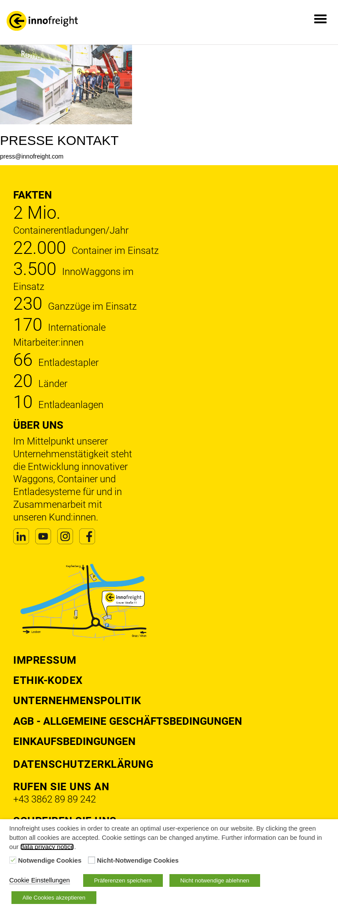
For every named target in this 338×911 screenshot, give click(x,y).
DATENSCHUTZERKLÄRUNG (83, 764)
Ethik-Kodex (48, 680)
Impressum (45, 660)
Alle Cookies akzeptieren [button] (53, 897)
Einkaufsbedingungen (74, 741)
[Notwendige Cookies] (12, 860)
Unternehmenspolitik (77, 700)
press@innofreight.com (31, 156)
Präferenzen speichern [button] (123, 880)
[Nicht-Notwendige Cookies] (91, 860)
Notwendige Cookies (49, 860)
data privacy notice (47, 846)
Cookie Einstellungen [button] (39, 880)
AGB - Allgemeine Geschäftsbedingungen (127, 721)
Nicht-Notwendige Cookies (138, 860)
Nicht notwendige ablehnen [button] (215, 880)
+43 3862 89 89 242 (54, 799)
